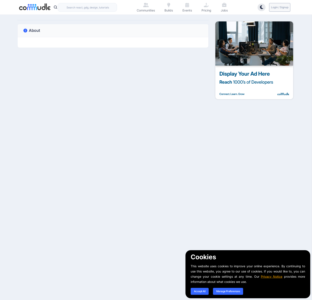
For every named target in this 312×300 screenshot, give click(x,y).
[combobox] (87, 7)
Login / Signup (279, 7)
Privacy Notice (271, 276)
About (31, 30)
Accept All (199, 291)
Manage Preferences (228, 291)
